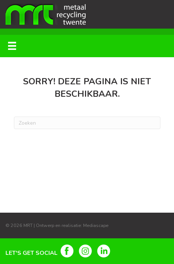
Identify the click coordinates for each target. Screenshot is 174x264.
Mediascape (95, 225)
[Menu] (12, 46)
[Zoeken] (87, 123)
